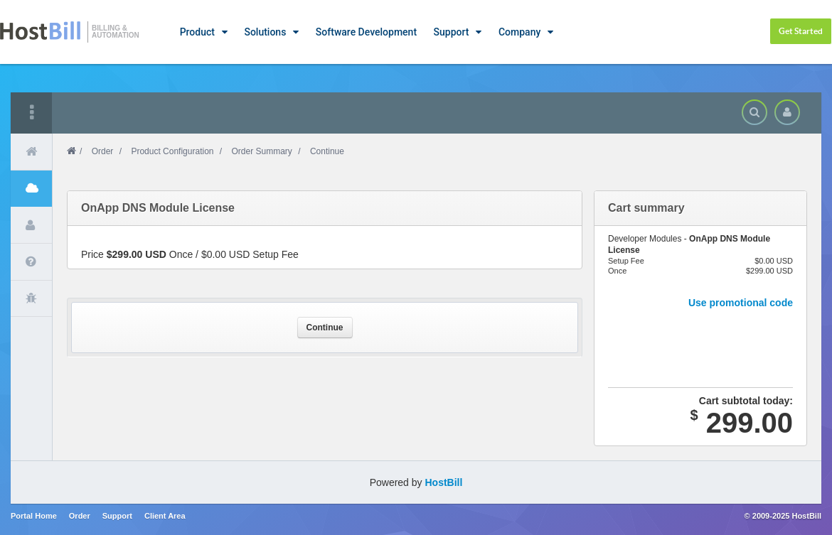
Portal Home (34, 516)
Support (451, 32)
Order (103, 151)
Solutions (265, 32)
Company (519, 32)
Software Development (366, 32)
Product (197, 32)
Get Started (801, 31)
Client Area (165, 516)
